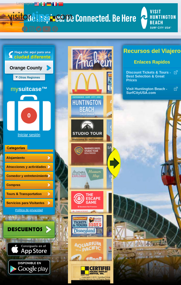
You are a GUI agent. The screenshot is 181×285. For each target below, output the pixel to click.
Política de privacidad (29, 210)
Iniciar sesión (29, 135)
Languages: (24, 3)
